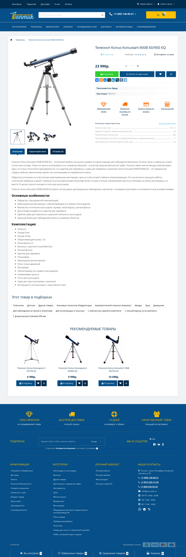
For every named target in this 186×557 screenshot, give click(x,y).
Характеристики (37, 151)
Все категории (19, 27)
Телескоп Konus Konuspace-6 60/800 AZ (72, 369)
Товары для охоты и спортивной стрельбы (71, 530)
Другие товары (45, 305)
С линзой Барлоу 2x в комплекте (141, 310)
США (152, 439)
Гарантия (16, 4)
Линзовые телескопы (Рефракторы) (74, 305)
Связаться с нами (18, 492)
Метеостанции (59, 497)
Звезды (138, 305)
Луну (147, 305)
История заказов (103, 475)
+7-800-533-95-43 (148, 486)
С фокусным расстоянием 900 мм (29, 316)
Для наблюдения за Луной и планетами (32, 310)
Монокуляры (58, 505)
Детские (31, 305)
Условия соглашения (20, 488)
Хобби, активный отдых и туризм (67, 534)
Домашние (158, 305)
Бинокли (68, 27)
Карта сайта (16, 501)
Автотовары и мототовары (64, 470)
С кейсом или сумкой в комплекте (104, 310)
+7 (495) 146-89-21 (148, 477)
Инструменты (59, 488)
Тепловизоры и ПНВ (87, 27)
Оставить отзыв (165, 54)
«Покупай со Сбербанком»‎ (22, 470)
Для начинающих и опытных (70, 310)
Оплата (55, 4)
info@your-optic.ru (147, 491)
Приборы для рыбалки (63, 521)
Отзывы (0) (58, 151)
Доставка (31, 4)
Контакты (69, 4)
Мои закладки (102, 479)
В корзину (25, 383)
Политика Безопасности (21, 484)
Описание (17, 151)
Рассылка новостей (104, 484)
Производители (17, 505)
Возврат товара (17, 497)
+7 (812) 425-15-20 (148, 482)
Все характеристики (167, 123)
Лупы (55, 492)
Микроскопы (52, 27)
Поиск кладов (59, 517)
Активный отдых (124, 27)
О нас (43, 4)
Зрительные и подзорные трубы (67, 484)
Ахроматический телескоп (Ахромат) (113, 305)
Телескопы (36, 27)
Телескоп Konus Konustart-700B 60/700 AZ (113, 369)
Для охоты (106, 27)
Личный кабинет (103, 470)
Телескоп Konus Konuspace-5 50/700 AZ (31, 369)
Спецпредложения (146, 27)
